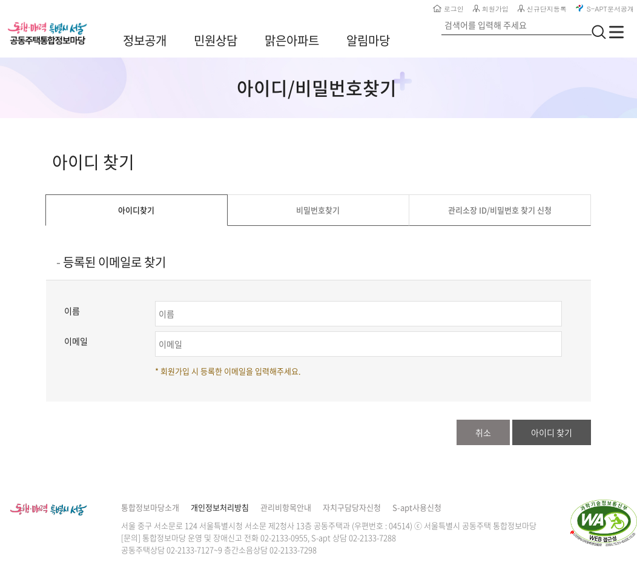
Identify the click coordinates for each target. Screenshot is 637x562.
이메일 (76, 341)
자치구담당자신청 (352, 507)
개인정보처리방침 (220, 507)
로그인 (448, 8)
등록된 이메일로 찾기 (114, 262)
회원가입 (491, 8)
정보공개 (145, 40)
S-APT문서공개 (605, 8)
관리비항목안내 (285, 507)
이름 (72, 311)
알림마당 (368, 40)
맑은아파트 (292, 40)
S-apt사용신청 (416, 507)
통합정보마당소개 (150, 507)
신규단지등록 (542, 8)
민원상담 (215, 40)
